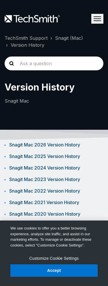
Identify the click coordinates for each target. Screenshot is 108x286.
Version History (27, 45)
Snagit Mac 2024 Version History (44, 168)
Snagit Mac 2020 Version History (44, 214)
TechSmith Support (26, 38)
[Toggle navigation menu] (97, 19)
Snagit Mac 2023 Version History (44, 179)
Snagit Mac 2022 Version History (44, 191)
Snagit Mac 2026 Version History (44, 145)
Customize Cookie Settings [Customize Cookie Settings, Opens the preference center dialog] (54, 258)
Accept (54, 270)
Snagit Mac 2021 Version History (44, 202)
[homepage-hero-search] (54, 63)
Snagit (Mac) (69, 38)
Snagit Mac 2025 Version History (44, 156)
